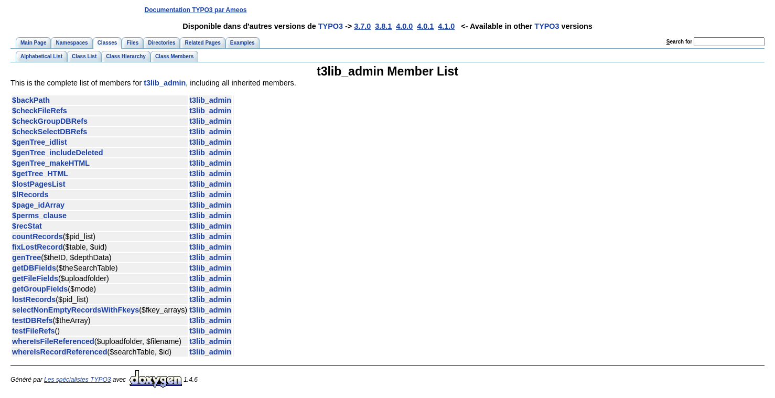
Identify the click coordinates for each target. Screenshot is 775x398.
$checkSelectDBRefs (49, 131)
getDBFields (34, 268)
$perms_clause (39, 215)
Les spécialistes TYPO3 (77, 379)
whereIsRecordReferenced (59, 352)
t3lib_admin (165, 83)
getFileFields (35, 278)
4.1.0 (446, 26)
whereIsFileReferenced (53, 341)
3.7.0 (362, 26)
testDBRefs (32, 320)
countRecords (37, 236)
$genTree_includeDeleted (57, 152)
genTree (26, 257)
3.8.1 (383, 26)
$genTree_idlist (39, 142)
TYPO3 (330, 26)
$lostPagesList (39, 184)
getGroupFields (40, 289)
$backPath (31, 100)
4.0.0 (404, 26)
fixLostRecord (37, 247)
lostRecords (34, 299)
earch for (679, 42)
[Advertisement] (572, 10)
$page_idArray (38, 205)
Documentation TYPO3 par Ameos (196, 10)
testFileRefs (33, 331)
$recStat (27, 226)
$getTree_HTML (40, 173)
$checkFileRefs (39, 110)
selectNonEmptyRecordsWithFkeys (75, 310)
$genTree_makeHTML (51, 163)
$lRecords (30, 194)
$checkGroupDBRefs (50, 121)
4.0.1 (425, 26)
